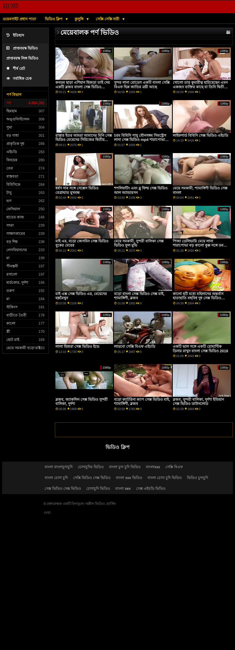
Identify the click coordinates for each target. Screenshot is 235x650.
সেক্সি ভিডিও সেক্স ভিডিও (92, 478)
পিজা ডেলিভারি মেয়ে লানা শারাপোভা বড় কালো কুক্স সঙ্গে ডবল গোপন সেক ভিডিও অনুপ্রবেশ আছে (199, 245)
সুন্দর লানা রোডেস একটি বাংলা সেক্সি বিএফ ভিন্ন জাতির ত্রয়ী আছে (142, 84)
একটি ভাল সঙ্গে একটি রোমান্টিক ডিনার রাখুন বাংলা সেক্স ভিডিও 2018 (200, 348)
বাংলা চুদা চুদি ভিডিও (125, 467)
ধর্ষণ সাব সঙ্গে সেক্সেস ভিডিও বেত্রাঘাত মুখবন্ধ (76, 190)
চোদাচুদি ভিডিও (98, 488)
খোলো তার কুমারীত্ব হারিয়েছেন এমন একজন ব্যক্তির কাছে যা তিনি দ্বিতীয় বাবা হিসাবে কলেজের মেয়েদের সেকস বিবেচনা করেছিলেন (201, 89)
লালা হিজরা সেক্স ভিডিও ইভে (77, 346)
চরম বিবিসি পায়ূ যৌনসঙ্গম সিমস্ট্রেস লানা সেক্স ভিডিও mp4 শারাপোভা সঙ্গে (140, 139)
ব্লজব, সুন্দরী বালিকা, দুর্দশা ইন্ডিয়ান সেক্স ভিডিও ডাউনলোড (198, 401)
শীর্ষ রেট (15, 69)
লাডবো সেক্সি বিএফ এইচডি (134, 346)
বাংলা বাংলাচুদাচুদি (59, 467)
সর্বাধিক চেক (19, 79)
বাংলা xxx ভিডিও (129, 478)
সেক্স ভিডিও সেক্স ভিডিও (63, 488)
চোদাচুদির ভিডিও (91, 467)
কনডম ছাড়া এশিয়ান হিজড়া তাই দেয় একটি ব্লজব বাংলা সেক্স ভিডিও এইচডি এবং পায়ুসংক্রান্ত (82, 86)
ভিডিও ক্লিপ (54, 19)
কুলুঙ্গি (79, 19)
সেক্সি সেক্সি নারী (108, 19)
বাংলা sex (123, 488)
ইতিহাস (15, 35)
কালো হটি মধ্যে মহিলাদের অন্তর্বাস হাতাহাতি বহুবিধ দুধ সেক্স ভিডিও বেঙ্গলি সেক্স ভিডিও (198, 298)
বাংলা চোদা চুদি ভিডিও (164, 478)
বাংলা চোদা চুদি (56, 478)
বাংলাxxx (153, 467)
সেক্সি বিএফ (174, 467)
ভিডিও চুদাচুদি (197, 478)
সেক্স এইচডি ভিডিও (150, 488)
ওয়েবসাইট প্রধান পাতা (19, 19)
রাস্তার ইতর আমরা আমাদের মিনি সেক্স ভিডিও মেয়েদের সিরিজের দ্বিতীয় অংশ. (83, 139)
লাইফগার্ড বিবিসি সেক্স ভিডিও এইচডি (200, 135)
